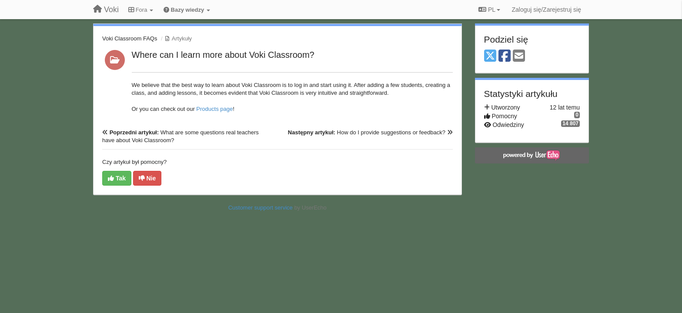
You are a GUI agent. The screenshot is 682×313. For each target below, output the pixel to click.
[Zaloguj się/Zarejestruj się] (546, 9)
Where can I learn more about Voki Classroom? (223, 55)
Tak (117, 178)
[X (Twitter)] (490, 56)
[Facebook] (504, 56)
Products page (214, 109)
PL (489, 9)
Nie (147, 178)
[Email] (519, 56)
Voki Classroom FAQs (129, 38)
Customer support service (260, 207)
